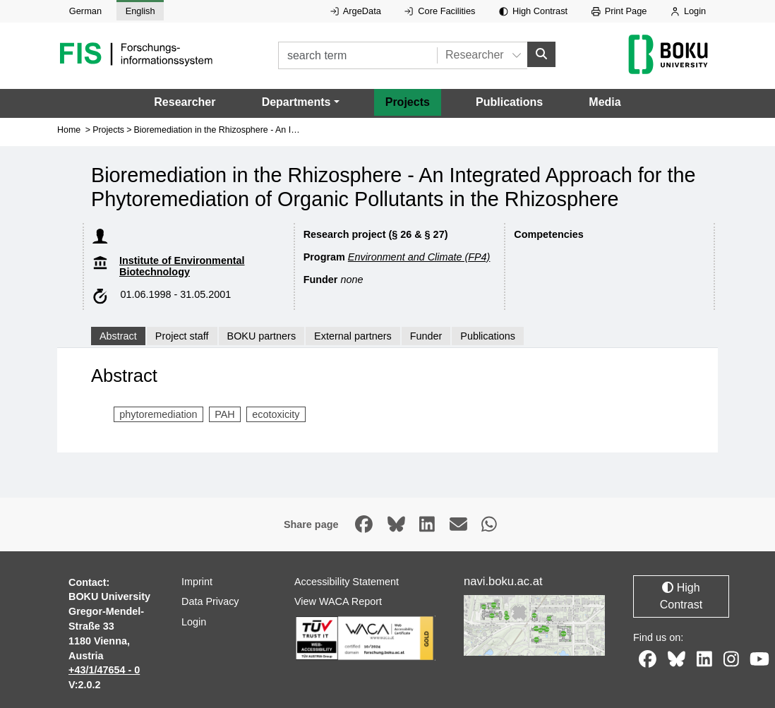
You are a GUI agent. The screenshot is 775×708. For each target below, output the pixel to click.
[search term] (357, 55)
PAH (225, 413)
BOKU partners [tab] (261, 336)
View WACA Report (338, 601)
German (85, 11)
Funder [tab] (426, 336)
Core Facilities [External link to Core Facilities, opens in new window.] (439, 11)
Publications (509, 101)
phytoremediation (158, 413)
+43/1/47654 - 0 (104, 670)
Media (604, 101)
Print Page (619, 11)
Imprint (196, 581)
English (140, 11)
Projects (407, 101)
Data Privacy (210, 601)
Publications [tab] (487, 336)
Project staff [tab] (182, 336)
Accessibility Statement (346, 581)
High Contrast (533, 11)
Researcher (184, 101)
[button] (301, 101)
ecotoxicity (275, 413)
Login (688, 11)
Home (68, 129)
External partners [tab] (353, 336)
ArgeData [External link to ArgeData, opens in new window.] (355, 11)
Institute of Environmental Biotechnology (182, 266)
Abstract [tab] (118, 336)
